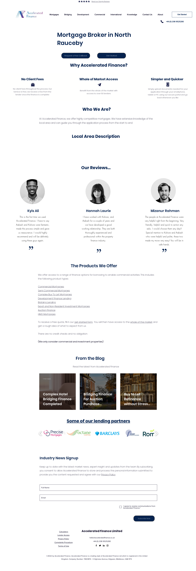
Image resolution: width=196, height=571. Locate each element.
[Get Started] (182, 14)
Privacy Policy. (108, 474)
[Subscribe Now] (144, 518)
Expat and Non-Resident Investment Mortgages (64, 306)
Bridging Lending (47, 302)
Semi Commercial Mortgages (54, 290)
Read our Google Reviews (101, 1)
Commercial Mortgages (51, 286)
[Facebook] (96, 545)
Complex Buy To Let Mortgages (55, 294)
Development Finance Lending (54, 298)
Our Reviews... (96, 168)
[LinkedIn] (103, 545)
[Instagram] (107, 545)
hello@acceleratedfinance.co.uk (102, 538)
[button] (54, 14)
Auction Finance (46, 310)
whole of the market (141, 322)
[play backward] (40, 433)
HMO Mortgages (47, 314)
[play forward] (156, 433)
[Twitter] (100, 545)
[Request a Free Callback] (75, 55)
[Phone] (162, 21)
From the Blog (90, 358)
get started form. (83, 322)
